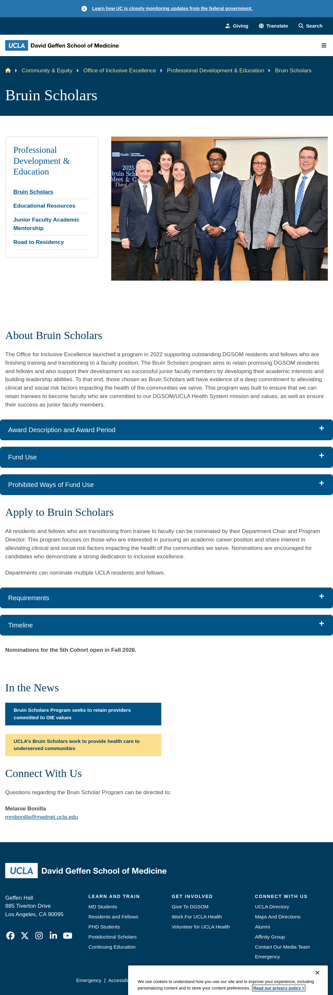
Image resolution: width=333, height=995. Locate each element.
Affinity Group (270, 937)
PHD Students (104, 926)
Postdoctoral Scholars (112, 937)
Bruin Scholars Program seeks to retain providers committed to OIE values (72, 713)
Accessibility (121, 980)
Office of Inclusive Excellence (119, 70)
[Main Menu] (324, 45)
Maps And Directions (277, 916)
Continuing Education (112, 947)
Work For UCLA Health (197, 916)
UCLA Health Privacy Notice (225, 980)
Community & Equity (47, 70)
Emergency (267, 956)
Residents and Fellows (113, 916)
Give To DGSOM (190, 906)
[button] (273, 26)
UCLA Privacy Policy (164, 980)
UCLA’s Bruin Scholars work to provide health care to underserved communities (77, 744)
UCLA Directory (272, 906)
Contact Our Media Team (282, 947)
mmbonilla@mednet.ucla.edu (41, 817)
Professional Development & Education (215, 70)
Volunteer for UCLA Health (201, 926)
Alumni (262, 926)
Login (269, 980)
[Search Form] (310, 26)
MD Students (102, 906)
